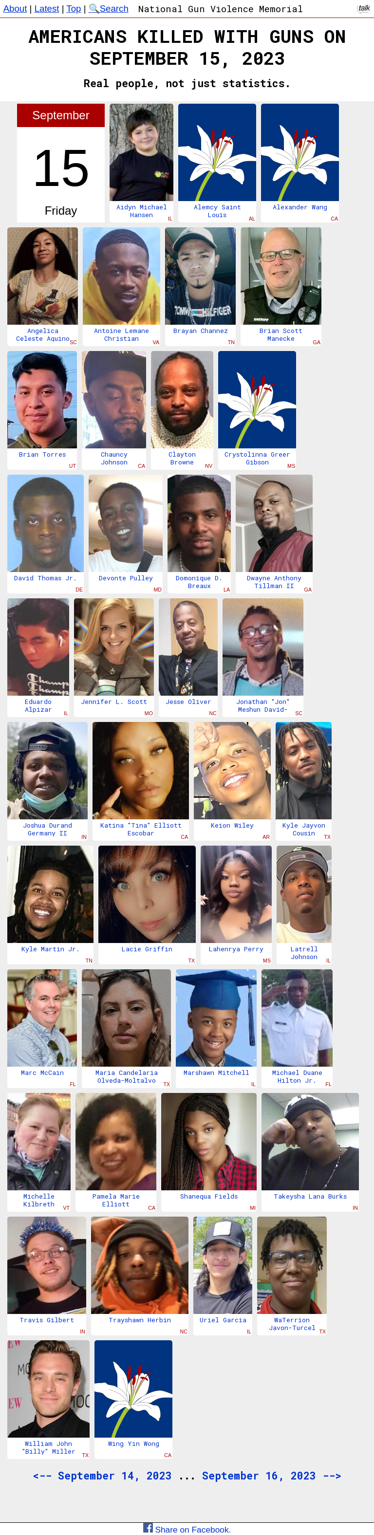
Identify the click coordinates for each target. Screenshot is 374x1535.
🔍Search (109, 8)
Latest (47, 8)
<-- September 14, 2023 (102, 1475)
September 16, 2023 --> (271, 1475)
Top (73, 8)
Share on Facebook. (187, 1530)
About (15, 8)
